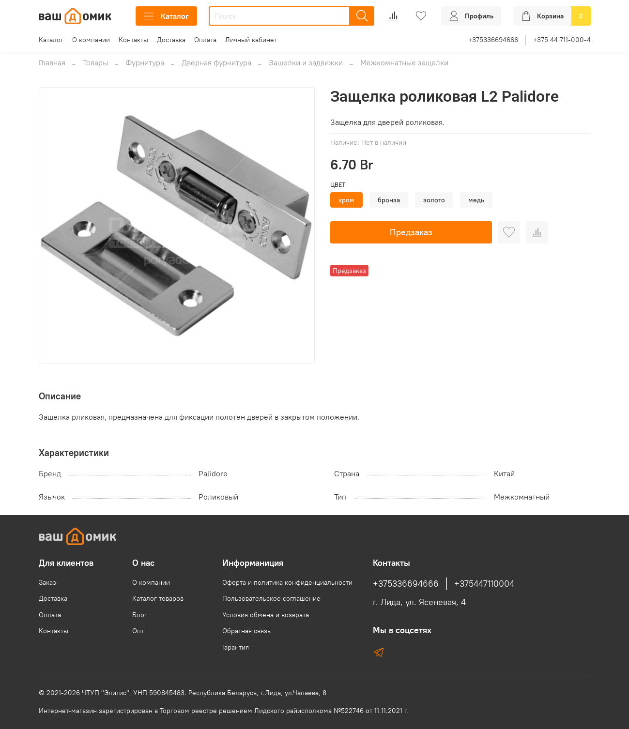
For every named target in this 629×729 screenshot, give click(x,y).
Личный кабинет (251, 39)
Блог (139, 614)
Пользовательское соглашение (271, 598)
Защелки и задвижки (306, 62)
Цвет (338, 184)
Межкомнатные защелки (404, 62)
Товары (95, 62)
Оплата (205, 39)
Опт (138, 630)
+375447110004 (484, 583)
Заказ (47, 582)
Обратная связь (246, 630)
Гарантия (235, 647)
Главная (52, 62)
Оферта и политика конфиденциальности (287, 582)
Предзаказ (411, 232)
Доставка (171, 39)
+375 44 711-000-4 (562, 39)
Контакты (133, 39)
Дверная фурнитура (216, 62)
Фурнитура (144, 62)
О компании (91, 39)
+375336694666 (493, 39)
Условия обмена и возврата (265, 614)
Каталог (166, 16)
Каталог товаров (158, 598)
